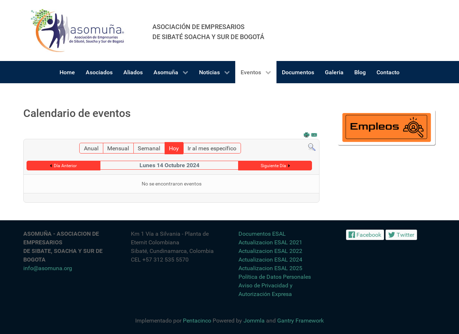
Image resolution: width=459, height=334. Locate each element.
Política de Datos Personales (274, 276)
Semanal (149, 148)
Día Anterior (65, 165)
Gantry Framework (300, 320)
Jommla (254, 320)
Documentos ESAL (262, 233)
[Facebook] (365, 235)
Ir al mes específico (212, 148)
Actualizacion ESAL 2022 (270, 251)
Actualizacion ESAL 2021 (270, 242)
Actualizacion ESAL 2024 (270, 259)
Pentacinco (197, 320)
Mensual (118, 148)
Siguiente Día (273, 165)
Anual (91, 148)
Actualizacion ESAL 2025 (270, 268)
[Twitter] (401, 235)
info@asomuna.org (47, 268)
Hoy (174, 148)
